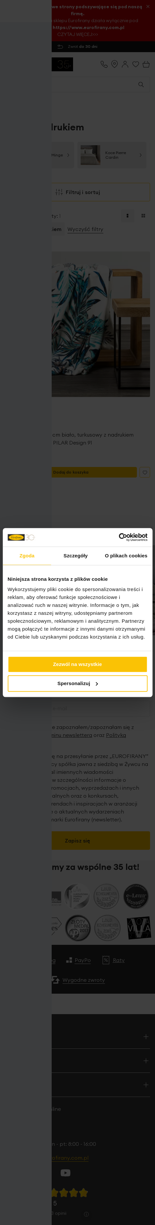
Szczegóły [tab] (76, 555)
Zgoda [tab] (27, 555)
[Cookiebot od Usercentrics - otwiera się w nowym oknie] (118, 537)
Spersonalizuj (78, 683)
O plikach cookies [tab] (126, 555)
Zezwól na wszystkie (77, 664)
